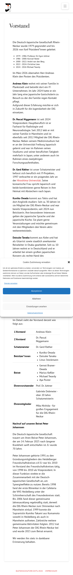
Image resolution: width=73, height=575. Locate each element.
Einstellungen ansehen (36, 306)
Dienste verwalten (10, 283)
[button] (68, 262)
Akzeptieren (36, 291)
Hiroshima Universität (29, 180)
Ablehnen (36, 298)
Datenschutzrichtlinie (35, 313)
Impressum (51, 571)
